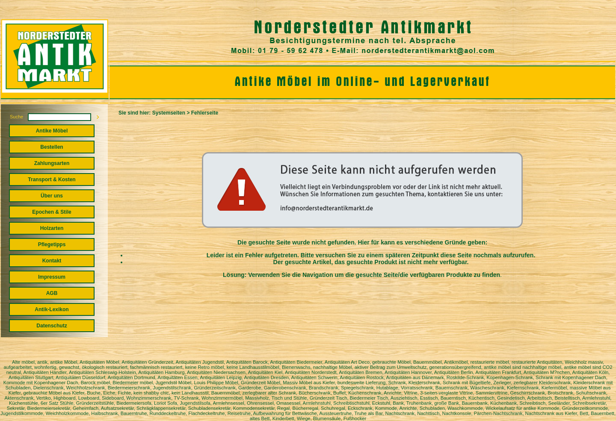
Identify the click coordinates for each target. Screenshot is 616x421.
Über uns (52, 196)
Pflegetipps (52, 244)
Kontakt (52, 261)
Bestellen (51, 147)
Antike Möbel (52, 131)
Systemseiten (168, 113)
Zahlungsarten (52, 163)
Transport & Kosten (51, 180)
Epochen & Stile (51, 212)
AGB (52, 293)
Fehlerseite (204, 113)
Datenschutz (51, 326)
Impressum (51, 277)
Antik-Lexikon (51, 309)
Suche (16, 116)
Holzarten (52, 228)
